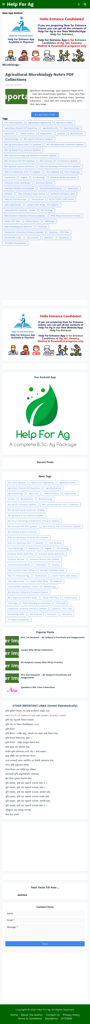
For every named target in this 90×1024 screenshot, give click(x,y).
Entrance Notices (44, 183)
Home (14, 1014)
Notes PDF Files (12, 221)
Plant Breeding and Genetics (18, 227)
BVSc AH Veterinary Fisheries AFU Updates (60, 166)
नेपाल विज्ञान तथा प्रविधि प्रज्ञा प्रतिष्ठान (20, 769)
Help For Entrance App (15, 199)
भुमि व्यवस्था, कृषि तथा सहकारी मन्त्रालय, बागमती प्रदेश (27, 792)
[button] (3, 4)
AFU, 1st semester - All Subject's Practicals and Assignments (52, 637)
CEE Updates (52, 172)
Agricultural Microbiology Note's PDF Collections (39, 77)
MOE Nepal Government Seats (66, 216)
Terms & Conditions (30, 1018)
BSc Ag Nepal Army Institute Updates (22, 150)
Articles (61, 133)
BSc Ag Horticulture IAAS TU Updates (22, 144)
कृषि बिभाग (10, 729)
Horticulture (38, 199)
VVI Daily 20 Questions (15, 243)
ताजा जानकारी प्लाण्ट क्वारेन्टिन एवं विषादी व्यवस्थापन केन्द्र (29, 760)
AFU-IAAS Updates (13, 122)
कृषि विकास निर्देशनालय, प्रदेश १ (18, 738)
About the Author (32, 1014)
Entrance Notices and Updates (19, 188)
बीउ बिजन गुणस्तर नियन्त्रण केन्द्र (18, 778)
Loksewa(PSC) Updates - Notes (19, 210)
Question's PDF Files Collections (38, 687)
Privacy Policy (71, 1014)
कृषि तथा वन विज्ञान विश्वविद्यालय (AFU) (22, 724)
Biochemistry (76, 133)
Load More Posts (45, 114)
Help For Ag (20, 4)
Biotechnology (11, 139)
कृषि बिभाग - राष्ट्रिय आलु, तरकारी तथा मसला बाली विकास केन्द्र (31, 733)
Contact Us (53, 1014)
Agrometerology (71, 128)
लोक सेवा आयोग (12, 814)
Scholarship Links (12, 238)
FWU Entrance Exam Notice (31, 194)
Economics (9, 177)
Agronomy (9, 133)
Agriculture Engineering (39, 122)
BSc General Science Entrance (19, 166)
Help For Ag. (44, 1009)
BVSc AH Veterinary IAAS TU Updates (22, 172)
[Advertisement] (45, 271)
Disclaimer (51, 1018)
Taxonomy (64, 238)
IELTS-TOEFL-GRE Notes (61, 199)
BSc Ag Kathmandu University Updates (65, 144)
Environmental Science (51, 188)
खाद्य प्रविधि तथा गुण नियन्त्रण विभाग (20, 756)
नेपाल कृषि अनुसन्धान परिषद (17, 765)
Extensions (73, 188)
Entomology (39, 177)
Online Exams (32, 221)
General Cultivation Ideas (62, 194)
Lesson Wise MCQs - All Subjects (43, 205)
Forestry (8, 194)
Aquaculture (46, 133)
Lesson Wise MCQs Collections (37, 650)
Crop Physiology (72, 172)
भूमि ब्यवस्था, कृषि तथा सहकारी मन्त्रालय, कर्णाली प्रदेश (27, 801)
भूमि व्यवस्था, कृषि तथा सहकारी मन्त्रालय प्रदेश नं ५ (26, 805)
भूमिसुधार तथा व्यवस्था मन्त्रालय (18, 810)
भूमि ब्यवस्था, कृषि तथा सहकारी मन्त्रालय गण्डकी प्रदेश (27, 796)
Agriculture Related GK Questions (20, 128)
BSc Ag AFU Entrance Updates (38, 139)
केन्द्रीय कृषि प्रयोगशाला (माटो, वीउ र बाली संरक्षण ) (26, 751)
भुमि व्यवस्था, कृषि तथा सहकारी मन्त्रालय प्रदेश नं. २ (26, 783)
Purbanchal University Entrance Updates (23, 232)
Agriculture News (64, 122)
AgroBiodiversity (50, 128)
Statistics (48, 238)
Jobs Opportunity (12, 205)
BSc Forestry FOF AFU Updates (19, 161)
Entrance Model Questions (63, 177)
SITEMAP (66, 1018)
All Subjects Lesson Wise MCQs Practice (42, 662)
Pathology (49, 221)
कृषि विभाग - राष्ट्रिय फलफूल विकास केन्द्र (22, 742)
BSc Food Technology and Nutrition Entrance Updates (30, 155)
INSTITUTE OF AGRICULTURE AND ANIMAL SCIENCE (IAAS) (35, 715)
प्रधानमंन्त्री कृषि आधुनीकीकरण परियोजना (22, 774)
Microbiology (47, 210)
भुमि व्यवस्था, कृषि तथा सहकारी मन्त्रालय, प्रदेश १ (25, 787)
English (24, 177)
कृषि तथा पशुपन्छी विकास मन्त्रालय (19, 720)
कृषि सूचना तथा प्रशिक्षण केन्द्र (17, 747)
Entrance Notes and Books (17, 183)
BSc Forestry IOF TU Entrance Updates (59, 161)
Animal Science (27, 133)
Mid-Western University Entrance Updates (24, 216)
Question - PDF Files (59, 232)
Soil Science (33, 238)
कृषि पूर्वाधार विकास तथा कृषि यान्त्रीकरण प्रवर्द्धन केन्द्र (27, 711)
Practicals (42, 227)
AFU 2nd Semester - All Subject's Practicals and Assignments (46, 676)
